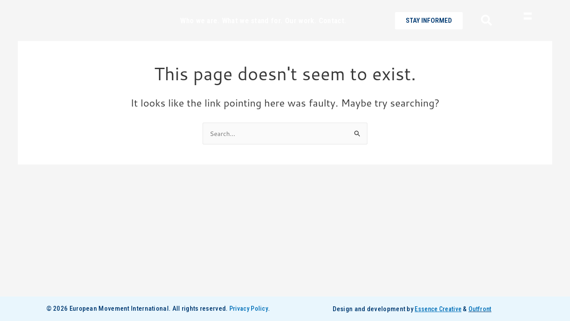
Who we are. (199, 35)
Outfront (482, 309)
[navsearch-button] (483, 36)
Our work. (300, 35)
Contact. (332, 35)
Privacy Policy (248, 309)
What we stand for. (252, 35)
